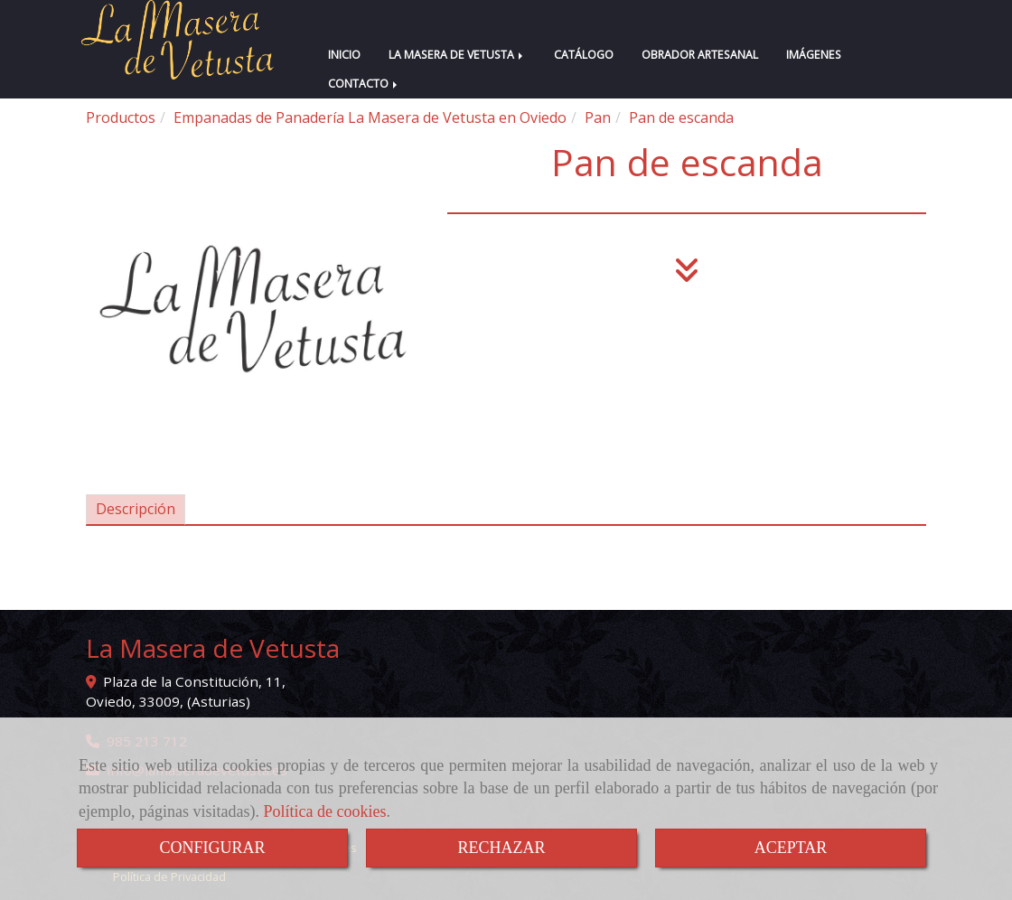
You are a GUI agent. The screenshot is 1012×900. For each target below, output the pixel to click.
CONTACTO (364, 83)
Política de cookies (324, 811)
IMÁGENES (813, 54)
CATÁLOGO (584, 54)
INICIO (344, 54)
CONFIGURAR (212, 848)
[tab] (135, 510)
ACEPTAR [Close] (791, 848)
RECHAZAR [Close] (501, 848)
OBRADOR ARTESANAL (700, 54)
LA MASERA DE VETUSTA (457, 54)
